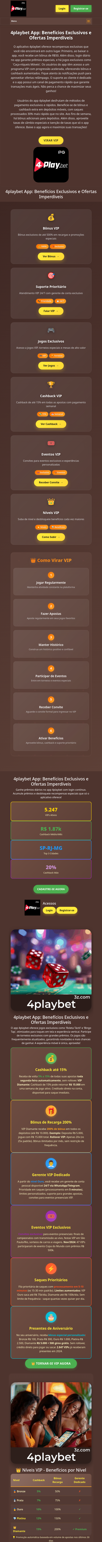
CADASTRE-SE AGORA (51, 892)
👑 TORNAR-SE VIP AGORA (51, 1366)
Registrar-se (81, 8)
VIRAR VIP (51, 140)
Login (62, 8)
